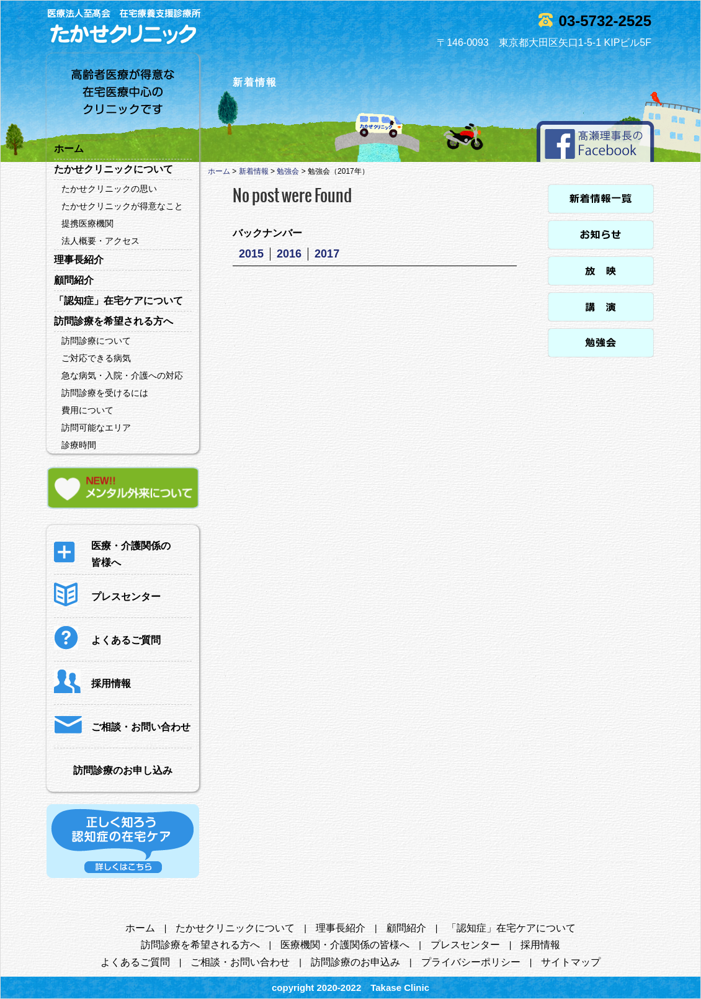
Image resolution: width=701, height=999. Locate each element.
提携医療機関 (87, 223)
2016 (289, 254)
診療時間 (78, 445)
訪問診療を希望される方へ (113, 321)
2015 (251, 254)
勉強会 (288, 171)
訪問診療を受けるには (104, 393)
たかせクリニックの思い (109, 189)
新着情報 (254, 171)
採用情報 (540, 944)
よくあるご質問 (135, 962)
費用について (87, 410)
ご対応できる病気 (96, 358)
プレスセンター (465, 944)
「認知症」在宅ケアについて (118, 300)
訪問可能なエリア (96, 427)
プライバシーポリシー (470, 962)
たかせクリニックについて (113, 169)
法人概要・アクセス (100, 241)
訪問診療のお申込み (355, 962)
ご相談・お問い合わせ (240, 962)
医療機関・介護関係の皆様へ (344, 944)
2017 (327, 254)
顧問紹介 (74, 280)
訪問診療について (96, 341)
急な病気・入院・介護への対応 (122, 375)
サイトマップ (571, 962)
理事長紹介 (79, 259)
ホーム (69, 148)
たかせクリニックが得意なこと (122, 206)
